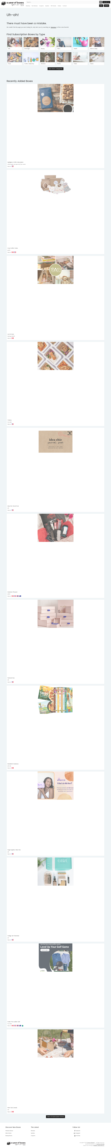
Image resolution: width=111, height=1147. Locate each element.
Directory (28, 5)
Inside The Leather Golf (13, 1021)
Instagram (77, 1133)
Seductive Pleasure (12, 592)
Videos (59, 5)
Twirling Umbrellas (100, 1144)
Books (59, 63)
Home (91, 63)
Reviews (33, 1130)
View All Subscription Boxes (55, 1117)
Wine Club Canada (12, 1107)
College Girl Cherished (13, 935)
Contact (65, 5)
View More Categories (55, 69)
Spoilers (47, 5)
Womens (43, 63)
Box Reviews (35, 5)
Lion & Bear (10, 334)
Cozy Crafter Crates (12, 248)
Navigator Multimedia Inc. (99, 1145)
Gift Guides (53, 5)
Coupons (41, 5)
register (106, 5)
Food (9, 63)
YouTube (77, 1135)
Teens (75, 63)
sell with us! (106, 2)
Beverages (27, 48)
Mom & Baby (93, 48)
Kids (9, 48)
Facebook (77, 1130)
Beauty (43, 48)
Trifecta (9, 420)
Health (75, 48)
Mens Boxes (8, 1133)
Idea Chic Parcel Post (13, 506)
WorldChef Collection (13, 764)
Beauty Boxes (9, 1135)
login (101, 5)
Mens (58, 48)
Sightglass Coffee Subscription (15, 162)
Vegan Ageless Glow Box (14, 850)
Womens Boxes (9, 1130)
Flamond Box (11, 678)
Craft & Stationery (29, 63)
